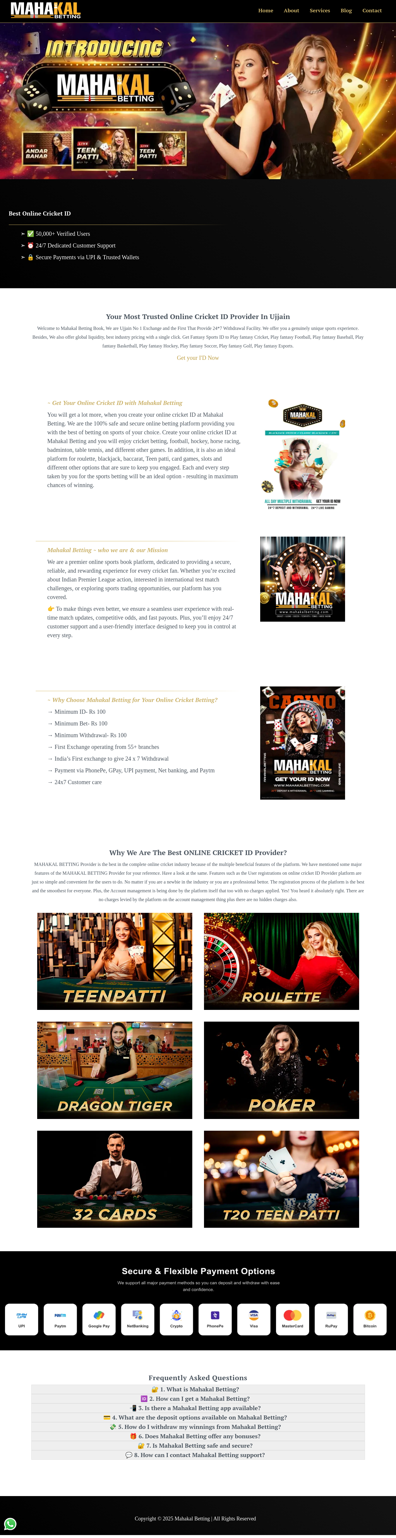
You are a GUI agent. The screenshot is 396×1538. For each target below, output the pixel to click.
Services (320, 10)
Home (265, 10)
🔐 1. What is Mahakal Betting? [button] (195, 1389)
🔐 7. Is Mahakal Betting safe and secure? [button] (195, 1445)
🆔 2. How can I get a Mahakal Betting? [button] (195, 1399)
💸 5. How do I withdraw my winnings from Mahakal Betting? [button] (195, 1427)
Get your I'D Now (198, 358)
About (291, 10)
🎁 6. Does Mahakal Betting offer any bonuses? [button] (195, 1436)
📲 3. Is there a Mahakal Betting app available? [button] (194, 1408)
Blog (346, 10)
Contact (372, 10)
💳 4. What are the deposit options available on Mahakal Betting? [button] (195, 1417)
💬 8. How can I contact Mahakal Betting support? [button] (195, 1455)
